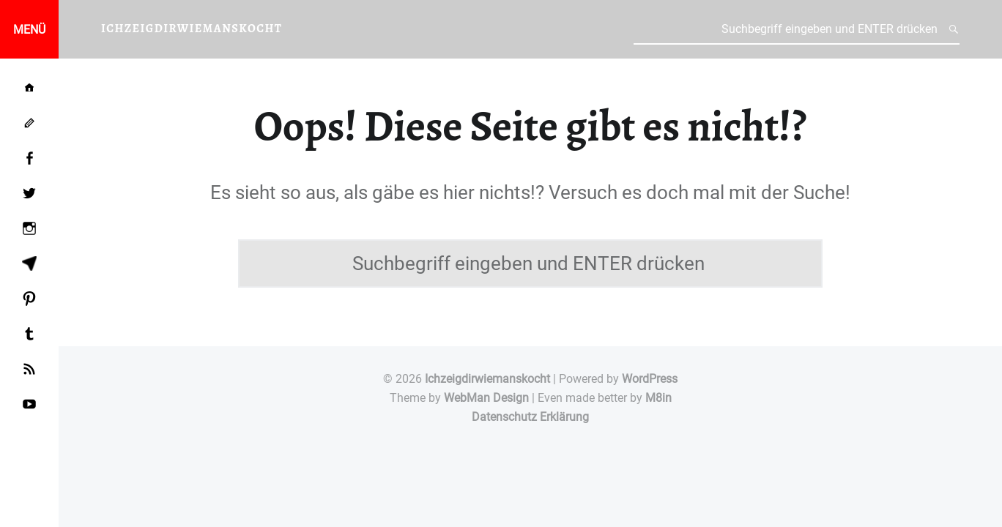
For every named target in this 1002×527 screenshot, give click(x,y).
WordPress (650, 379)
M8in (658, 398)
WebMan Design (486, 398)
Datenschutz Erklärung (530, 417)
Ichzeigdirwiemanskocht (487, 379)
